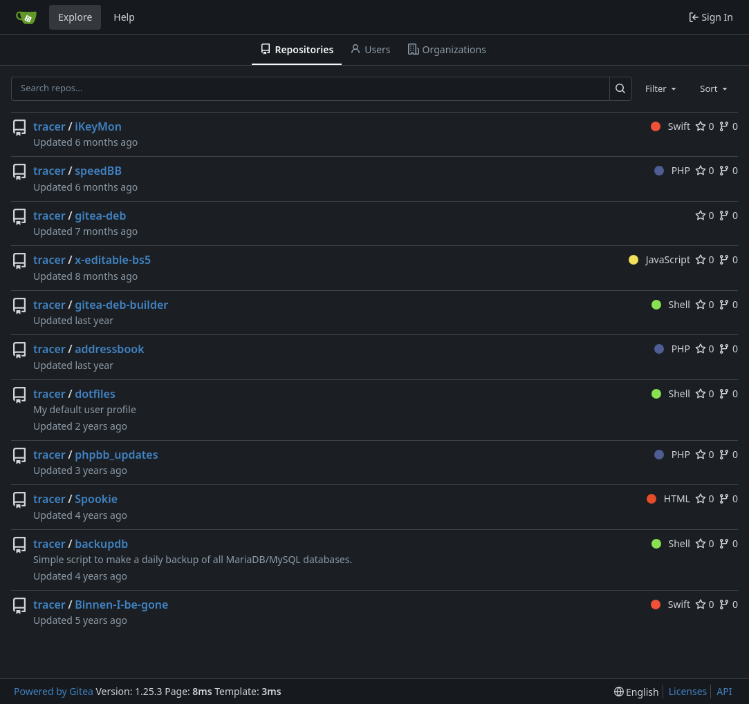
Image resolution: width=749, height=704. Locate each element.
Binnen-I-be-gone (121, 604)
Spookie (96, 499)
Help (124, 16)
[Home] (26, 17)
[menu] (636, 691)
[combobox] (662, 88)
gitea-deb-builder (121, 305)
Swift (670, 126)
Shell (670, 304)
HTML (668, 498)
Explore (75, 16)
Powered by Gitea (53, 691)
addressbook (109, 349)
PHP (672, 170)
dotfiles (95, 394)
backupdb (101, 544)
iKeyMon (98, 126)
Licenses (688, 691)
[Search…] (620, 89)
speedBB (98, 171)
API (724, 691)
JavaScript (659, 259)
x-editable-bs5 (113, 260)
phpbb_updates (116, 455)
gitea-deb (100, 215)
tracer (49, 126)
